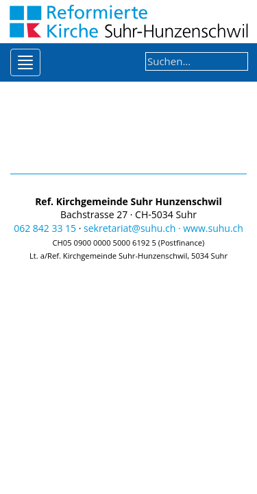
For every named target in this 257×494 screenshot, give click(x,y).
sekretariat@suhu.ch (129, 228)
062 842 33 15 (45, 228)
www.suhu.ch (213, 228)
